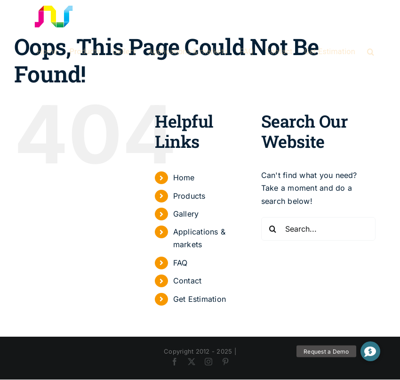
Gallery (186, 213)
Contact (187, 280)
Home (184, 177)
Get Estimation (199, 299)
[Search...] (318, 229)
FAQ (180, 262)
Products (189, 196)
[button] (370, 51)
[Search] (273, 229)
